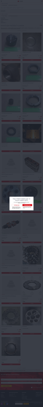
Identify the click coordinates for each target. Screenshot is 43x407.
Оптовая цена (16, 205)
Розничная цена (27, 205)
